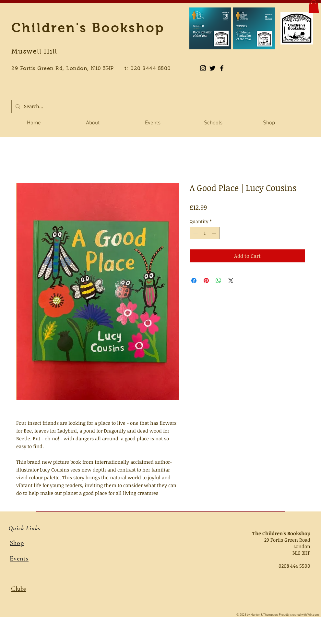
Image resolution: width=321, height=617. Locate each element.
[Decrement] (195, 233)
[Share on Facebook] (194, 280)
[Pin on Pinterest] (206, 280)
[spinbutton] (204, 233)
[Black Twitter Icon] (212, 68)
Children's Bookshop (88, 27)
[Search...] (37, 106)
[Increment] (214, 233)
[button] (313, 6)
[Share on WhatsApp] (218, 280)
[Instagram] (203, 68)
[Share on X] (231, 280)
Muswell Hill (34, 52)
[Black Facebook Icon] (222, 68)
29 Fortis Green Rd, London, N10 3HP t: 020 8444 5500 (94, 69)
